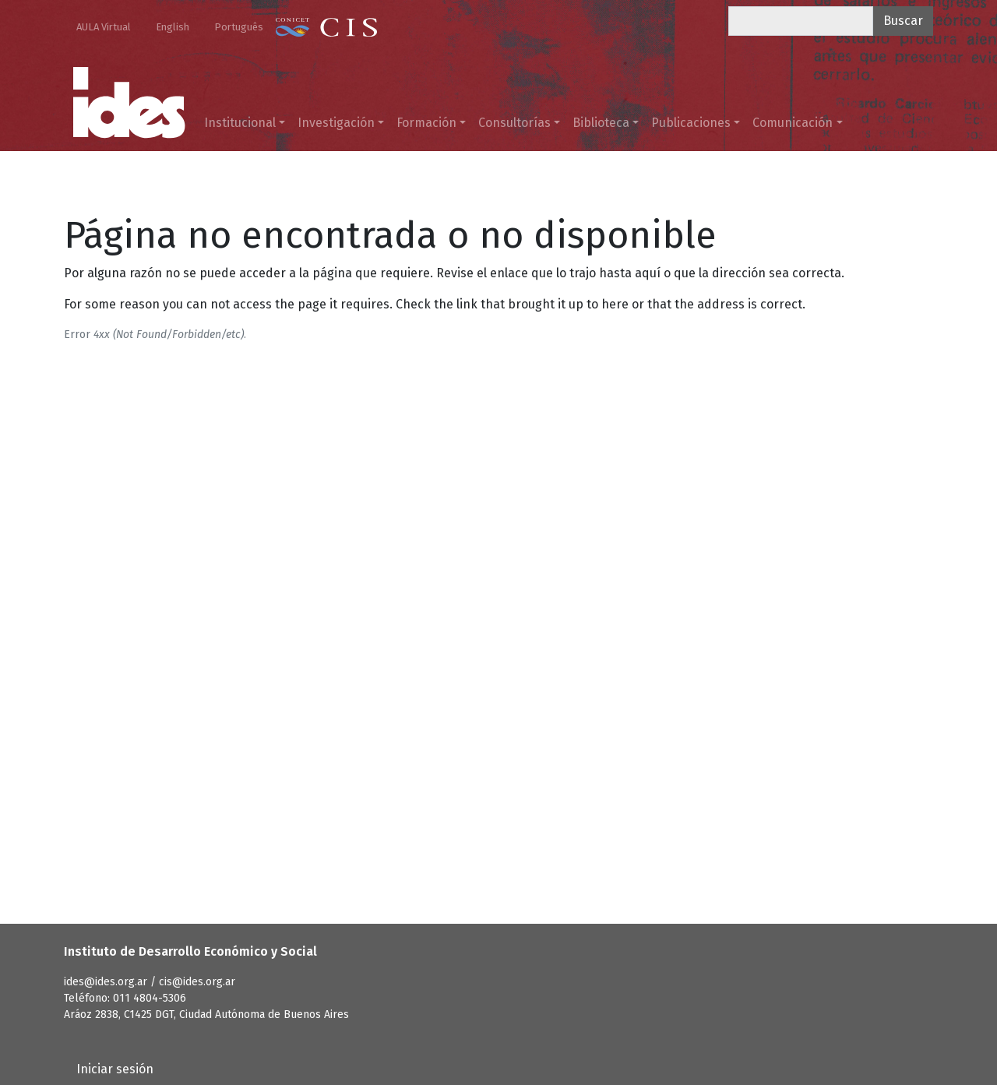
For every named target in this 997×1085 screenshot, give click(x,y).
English (172, 27)
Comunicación (792, 122)
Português (238, 27)
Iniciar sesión (114, 1069)
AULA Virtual (103, 27)
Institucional (240, 122)
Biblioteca (600, 122)
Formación (426, 122)
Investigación (336, 122)
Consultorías (514, 122)
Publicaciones (691, 122)
